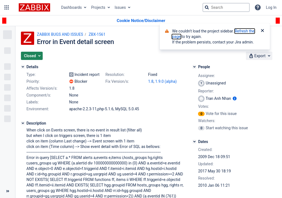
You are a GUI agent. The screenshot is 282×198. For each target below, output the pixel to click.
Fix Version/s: (117, 81)
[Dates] (194, 142)
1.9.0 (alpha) (166, 81)
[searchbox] (226, 7)
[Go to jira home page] (34, 7)
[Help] (257, 7)
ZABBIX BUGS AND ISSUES (60, 34)
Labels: (32, 102)
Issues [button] (120, 7)
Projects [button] (98, 7)
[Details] (23, 67)
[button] (6, 7)
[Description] (23, 123)
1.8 (150, 81)
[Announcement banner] (141, 20)
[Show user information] (234, 98)
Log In (271, 7)
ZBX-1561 (97, 34)
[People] (194, 67)
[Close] (262, 31)
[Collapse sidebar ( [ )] (7, 191)
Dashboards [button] (71, 7)
